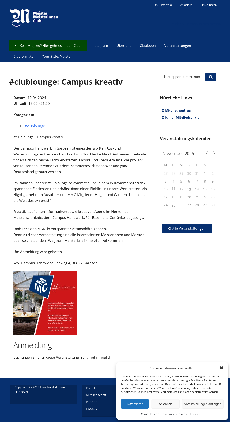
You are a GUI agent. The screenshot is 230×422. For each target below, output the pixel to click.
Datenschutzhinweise (175, 414)
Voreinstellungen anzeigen (202, 404)
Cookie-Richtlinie (151, 414)
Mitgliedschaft (96, 395)
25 (173, 205)
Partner (91, 402)
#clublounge (35, 125)
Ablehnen (165, 404)
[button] (221, 368)
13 (189, 189)
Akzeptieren (134, 404)
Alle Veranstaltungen (186, 228)
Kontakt (91, 388)
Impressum (196, 414)
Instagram (93, 409)
